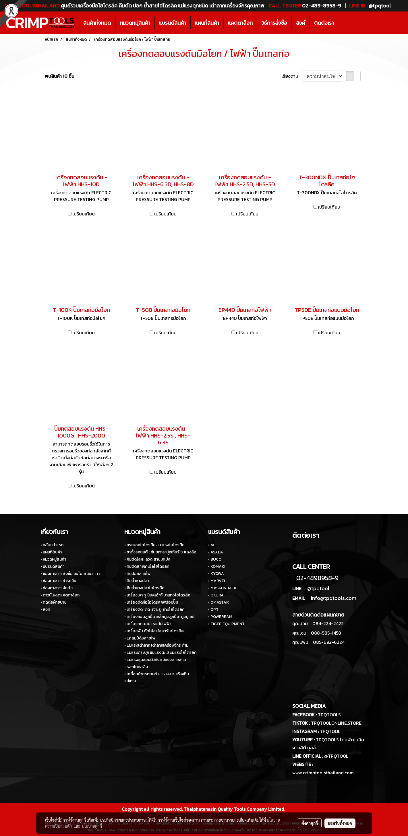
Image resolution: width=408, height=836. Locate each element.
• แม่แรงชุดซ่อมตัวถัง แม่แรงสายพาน (155, 660)
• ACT (213, 545)
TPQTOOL (330, 731)
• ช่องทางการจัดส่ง (56, 588)
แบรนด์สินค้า (172, 23)
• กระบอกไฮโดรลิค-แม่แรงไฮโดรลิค (154, 545)
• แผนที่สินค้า (51, 552)
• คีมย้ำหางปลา (136, 581)
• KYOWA (216, 574)
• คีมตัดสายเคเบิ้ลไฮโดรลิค (146, 566)
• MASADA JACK (222, 588)
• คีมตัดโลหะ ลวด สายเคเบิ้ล (147, 559)
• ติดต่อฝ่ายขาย (53, 602)
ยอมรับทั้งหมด (340, 823)
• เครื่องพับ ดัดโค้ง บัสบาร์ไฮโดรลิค (154, 631)
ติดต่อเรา (324, 23)
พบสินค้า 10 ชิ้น (59, 76)
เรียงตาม (291, 76)
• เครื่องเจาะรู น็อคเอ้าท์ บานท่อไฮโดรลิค (157, 595)
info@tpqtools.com (333, 598)
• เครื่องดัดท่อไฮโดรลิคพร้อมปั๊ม (151, 602)
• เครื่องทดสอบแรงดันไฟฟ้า (147, 624)
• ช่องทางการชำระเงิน (58, 581)
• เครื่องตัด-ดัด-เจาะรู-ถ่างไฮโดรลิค (154, 609)
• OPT (213, 609)
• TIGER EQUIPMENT (226, 624)
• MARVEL (217, 581)
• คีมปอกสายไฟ (137, 574)
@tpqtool (318, 588)
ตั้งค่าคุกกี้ (309, 823)
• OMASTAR (218, 602)
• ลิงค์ (45, 609)
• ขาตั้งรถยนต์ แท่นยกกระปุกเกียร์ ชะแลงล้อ (160, 552)
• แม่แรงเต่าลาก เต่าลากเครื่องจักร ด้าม (156, 645)
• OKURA (216, 595)
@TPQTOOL (336, 756)
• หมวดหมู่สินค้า (53, 559)
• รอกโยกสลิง (136, 667)
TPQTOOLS (329, 714)
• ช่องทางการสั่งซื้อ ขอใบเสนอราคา (70, 574)
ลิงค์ (300, 23)
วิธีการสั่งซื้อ (274, 23)
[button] (343, 23)
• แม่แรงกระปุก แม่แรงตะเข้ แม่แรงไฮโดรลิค (160, 653)
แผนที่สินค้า (207, 23)
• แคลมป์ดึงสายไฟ (139, 638)
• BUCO (214, 559)
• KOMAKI (216, 566)
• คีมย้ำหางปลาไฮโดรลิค (144, 588)
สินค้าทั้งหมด (97, 23)
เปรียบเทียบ (83, 213)
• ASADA (215, 552)
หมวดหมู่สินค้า (135, 23)
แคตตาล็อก (240, 23)
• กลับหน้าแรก (51, 545)
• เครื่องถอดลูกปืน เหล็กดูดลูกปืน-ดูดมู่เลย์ (159, 617)
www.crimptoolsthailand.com (323, 772)
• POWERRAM (220, 617)
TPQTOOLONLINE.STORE (336, 723)
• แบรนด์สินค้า (52, 566)
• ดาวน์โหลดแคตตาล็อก (60, 595)
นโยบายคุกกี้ (92, 826)
